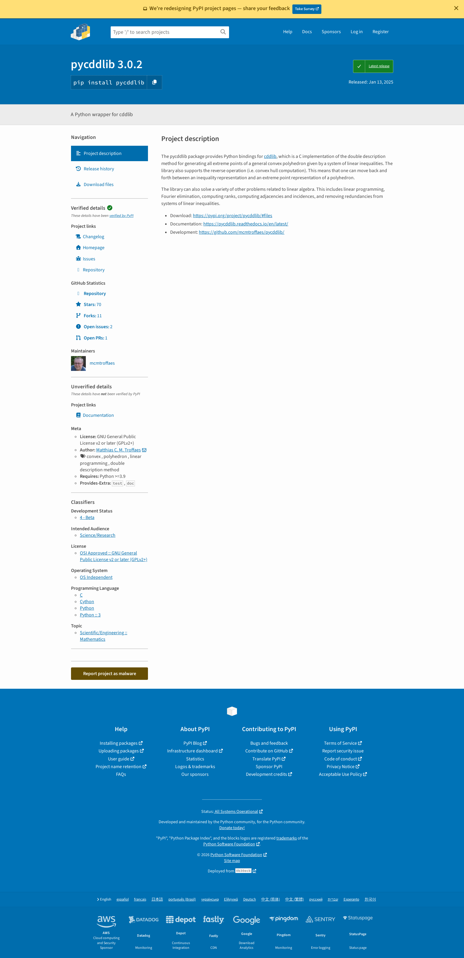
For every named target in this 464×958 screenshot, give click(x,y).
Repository (89, 270)
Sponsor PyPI (269, 766)
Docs (307, 31)
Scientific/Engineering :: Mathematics (103, 636)
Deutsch (249, 899)
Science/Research (97, 535)
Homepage (89, 247)
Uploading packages (119, 751)
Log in (357, 31)
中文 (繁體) (294, 899)
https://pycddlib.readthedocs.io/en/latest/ (245, 224)
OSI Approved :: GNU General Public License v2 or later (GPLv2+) (113, 556)
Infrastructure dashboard (192, 751)
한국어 (370, 899)
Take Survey (305, 9)
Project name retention (118, 766)
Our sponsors (195, 774)
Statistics (195, 759)
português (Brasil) (182, 899)
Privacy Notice (341, 766)
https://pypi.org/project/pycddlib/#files (232, 215)
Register (381, 31)
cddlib (270, 156)
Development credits (266, 774)
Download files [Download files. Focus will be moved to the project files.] (94, 184)
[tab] (109, 153)
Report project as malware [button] (109, 673)
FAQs (121, 774)
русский (316, 899)
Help (287, 31)
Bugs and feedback (269, 743)
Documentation (94, 415)
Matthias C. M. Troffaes (118, 450)
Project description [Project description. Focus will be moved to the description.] (98, 153)
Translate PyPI (266, 759)
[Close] (456, 8)
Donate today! (232, 828)
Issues (85, 259)
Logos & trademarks (195, 766)
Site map (232, 861)
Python (87, 608)
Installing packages (119, 743)
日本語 (157, 899)
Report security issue (343, 751)
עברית (333, 899)
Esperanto (351, 899)
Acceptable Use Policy (340, 774)
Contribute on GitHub (266, 751)
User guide (118, 759)
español (123, 899)
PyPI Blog (192, 743)
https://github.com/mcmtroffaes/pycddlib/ (241, 232)
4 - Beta (87, 517)
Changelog (89, 236)
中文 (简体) (270, 899)
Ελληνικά (231, 899)
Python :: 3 (90, 615)
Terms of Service (340, 743)
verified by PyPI (121, 215)
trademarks (286, 838)
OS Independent (96, 577)
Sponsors (331, 31)
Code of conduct (340, 759)
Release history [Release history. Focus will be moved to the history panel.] (94, 169)
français (140, 899)
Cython (87, 601)
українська (210, 899)
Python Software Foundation (229, 844)
